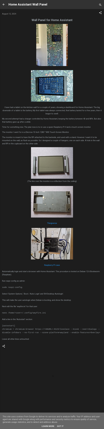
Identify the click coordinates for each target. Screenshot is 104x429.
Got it (60, 426)
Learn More (48, 426)
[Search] (100, 5)
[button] (100, 13)
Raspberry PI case (52, 265)
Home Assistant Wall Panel (27, 4)
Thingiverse (52, 223)
